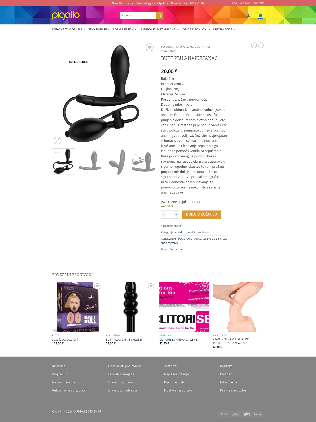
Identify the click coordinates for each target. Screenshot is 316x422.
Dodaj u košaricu (201, 214)
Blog (234, 2)
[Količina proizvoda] (170, 214)
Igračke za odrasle (68, 29)
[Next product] (254, 45)
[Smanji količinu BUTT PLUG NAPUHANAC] (163, 214)
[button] (249, 15)
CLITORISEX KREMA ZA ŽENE (178, 339)
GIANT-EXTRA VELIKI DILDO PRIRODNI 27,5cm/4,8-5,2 (231, 341)
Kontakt (258, 2)
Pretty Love (176, 249)
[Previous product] (261, 45)
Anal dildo (180, 232)
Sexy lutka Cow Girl (65, 339)
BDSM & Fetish (124, 29)
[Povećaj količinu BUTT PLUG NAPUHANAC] (176, 214)
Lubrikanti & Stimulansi (159, 29)
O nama (245, 2)
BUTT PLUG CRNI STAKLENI (124, 339)
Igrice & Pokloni (196, 29)
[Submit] (159, 15)
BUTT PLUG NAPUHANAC (186, 238)
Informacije (224, 29)
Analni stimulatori (198, 232)
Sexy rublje (99, 29)
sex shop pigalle (212, 238)
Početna (166, 46)
